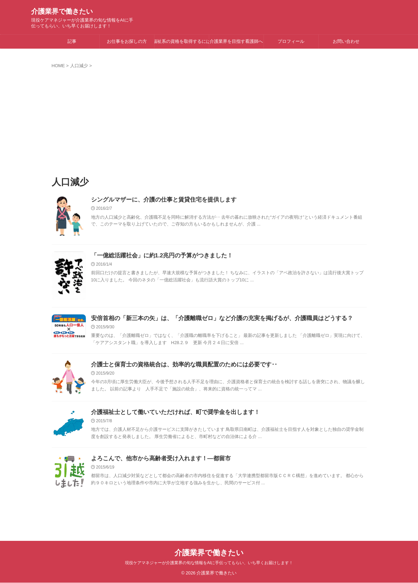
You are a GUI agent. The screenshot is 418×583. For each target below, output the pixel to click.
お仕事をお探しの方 (127, 41)
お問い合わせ (346, 41)
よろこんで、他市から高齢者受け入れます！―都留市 (157, 460)
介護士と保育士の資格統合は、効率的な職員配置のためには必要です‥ (178, 365)
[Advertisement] (209, 120)
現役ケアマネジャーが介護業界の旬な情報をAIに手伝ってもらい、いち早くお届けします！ (209, 563)
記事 (71, 41)
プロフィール (291, 41)
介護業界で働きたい (62, 11)
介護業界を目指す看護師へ (236, 41)
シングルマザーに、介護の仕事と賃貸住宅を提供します (159, 200)
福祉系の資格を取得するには (181, 41)
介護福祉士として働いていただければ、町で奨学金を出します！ (170, 413)
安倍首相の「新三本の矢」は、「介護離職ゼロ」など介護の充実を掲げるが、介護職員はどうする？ (214, 318)
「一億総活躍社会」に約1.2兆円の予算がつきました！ (158, 256)
